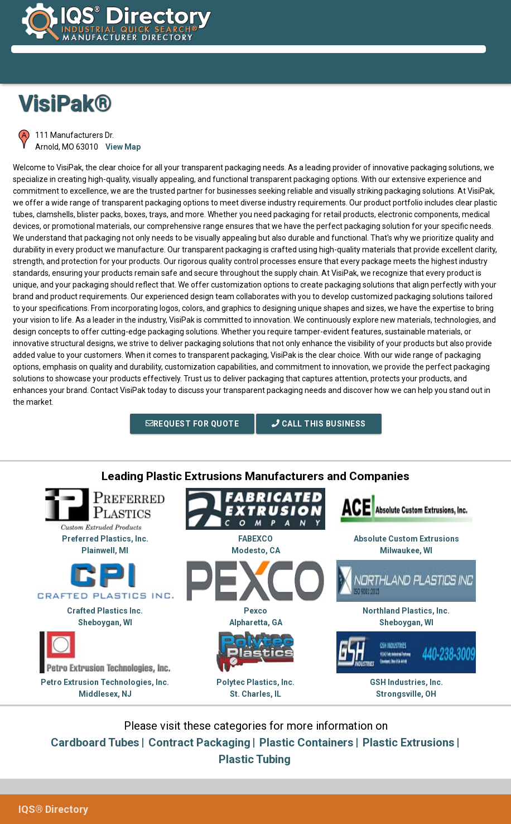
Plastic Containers (306, 742)
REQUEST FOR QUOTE (192, 423)
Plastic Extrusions (409, 742)
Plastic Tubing (255, 759)
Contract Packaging (199, 742)
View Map (123, 146)
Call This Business (319, 423)
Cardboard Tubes (95, 742)
